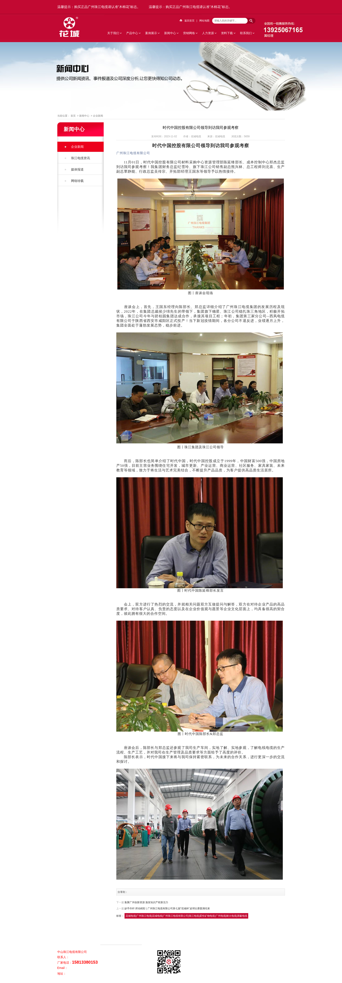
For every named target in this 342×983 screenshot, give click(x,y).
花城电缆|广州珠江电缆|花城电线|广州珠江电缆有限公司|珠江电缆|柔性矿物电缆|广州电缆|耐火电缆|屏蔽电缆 (186, 915)
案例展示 (151, 33)
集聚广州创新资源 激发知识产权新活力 (146, 902)
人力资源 (208, 33)
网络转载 (77, 181)
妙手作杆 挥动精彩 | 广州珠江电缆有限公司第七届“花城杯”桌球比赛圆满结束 (167, 908)
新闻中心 (170, 33)
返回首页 (189, 20)
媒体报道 (77, 169)
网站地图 (204, 20)
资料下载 (227, 33)
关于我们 (113, 33)
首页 (73, 115)
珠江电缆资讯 (80, 158)
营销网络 (189, 33)
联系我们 (246, 33)
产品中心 (132, 33)
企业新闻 (98, 115)
